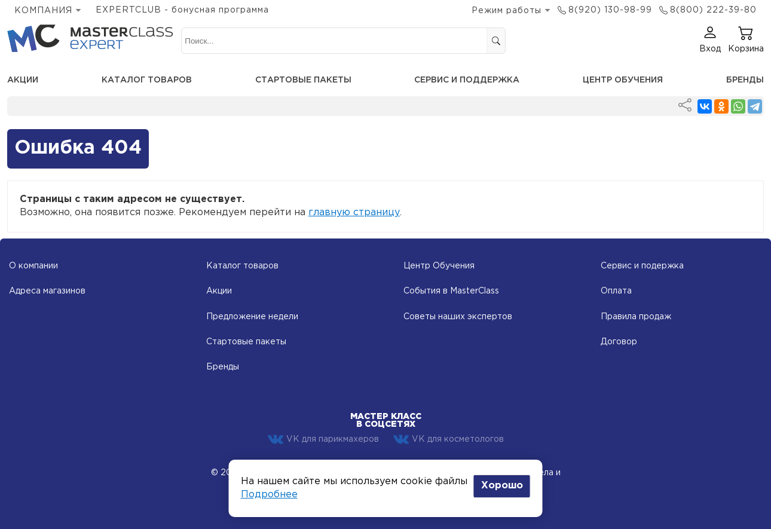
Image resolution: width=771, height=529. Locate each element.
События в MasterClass (451, 291)
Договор (619, 341)
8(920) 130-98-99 (610, 10)
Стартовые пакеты (303, 80)
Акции (22, 80)
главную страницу (354, 212)
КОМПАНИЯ (43, 10)
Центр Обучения (439, 266)
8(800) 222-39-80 (713, 10)
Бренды (745, 80)
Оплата (616, 291)
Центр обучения (623, 80)
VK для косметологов (448, 439)
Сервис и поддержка (466, 80)
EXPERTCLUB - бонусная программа (182, 10)
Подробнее (269, 494)
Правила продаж (636, 316)
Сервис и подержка (642, 266)
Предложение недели (252, 316)
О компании (33, 266)
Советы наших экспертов (457, 316)
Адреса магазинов (47, 291)
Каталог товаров (147, 80)
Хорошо (502, 485)
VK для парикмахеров (323, 439)
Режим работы (506, 10)
